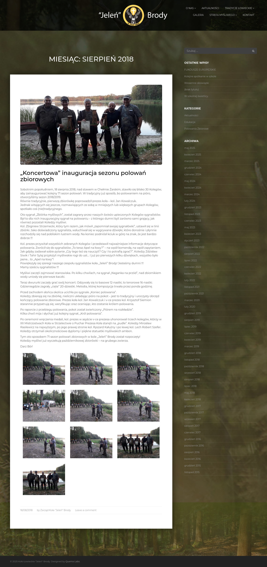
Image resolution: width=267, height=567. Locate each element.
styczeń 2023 (191, 240)
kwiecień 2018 (192, 399)
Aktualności (210, 8)
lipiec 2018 (190, 386)
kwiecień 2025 (192, 154)
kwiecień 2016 (192, 458)
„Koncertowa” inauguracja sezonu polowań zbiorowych (83, 176)
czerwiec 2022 (192, 266)
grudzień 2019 (192, 313)
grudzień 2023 (192, 207)
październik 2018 (194, 366)
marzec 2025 (191, 161)
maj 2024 (189, 181)
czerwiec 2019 (192, 333)
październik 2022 (194, 247)
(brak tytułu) (191, 89)
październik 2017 (194, 412)
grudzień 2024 (192, 167)
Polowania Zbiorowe (196, 128)
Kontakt (248, 15)
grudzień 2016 (192, 439)
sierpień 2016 (192, 452)
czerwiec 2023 (192, 220)
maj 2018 (189, 392)
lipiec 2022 (190, 260)
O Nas (191, 8)
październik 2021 (194, 293)
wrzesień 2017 (192, 419)
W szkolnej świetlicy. (196, 96)
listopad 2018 (192, 359)
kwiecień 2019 (192, 339)
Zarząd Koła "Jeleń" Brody (55, 510)
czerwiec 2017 (192, 432)
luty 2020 (189, 306)
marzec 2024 (192, 194)
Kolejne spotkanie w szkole (200, 76)
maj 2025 (189, 148)
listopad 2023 (192, 214)
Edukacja (189, 122)
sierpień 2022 (192, 253)
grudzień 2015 (192, 465)
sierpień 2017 (192, 425)
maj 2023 (189, 227)
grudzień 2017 (192, 406)
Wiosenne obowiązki (196, 83)
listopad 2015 (192, 472)
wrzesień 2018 (192, 372)
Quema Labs (73, 561)
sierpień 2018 (192, 379)
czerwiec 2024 (192, 174)
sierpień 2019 (192, 320)
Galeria (198, 15)
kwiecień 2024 (192, 187)
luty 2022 (189, 280)
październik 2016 (194, 445)
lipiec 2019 (190, 326)
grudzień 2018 (192, 353)
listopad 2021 (192, 286)
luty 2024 (189, 200)
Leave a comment (86, 510)
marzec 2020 (192, 300)
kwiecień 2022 (192, 273)
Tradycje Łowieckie (239, 8)
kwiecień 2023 (192, 233)
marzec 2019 (191, 346)
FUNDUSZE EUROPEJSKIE (200, 69)
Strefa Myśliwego (223, 15)
